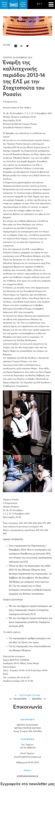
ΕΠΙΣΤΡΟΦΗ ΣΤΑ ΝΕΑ (29, 695)
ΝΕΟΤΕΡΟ (37, 699)
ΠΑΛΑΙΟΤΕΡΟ (20, 699)
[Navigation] (51, 3)
